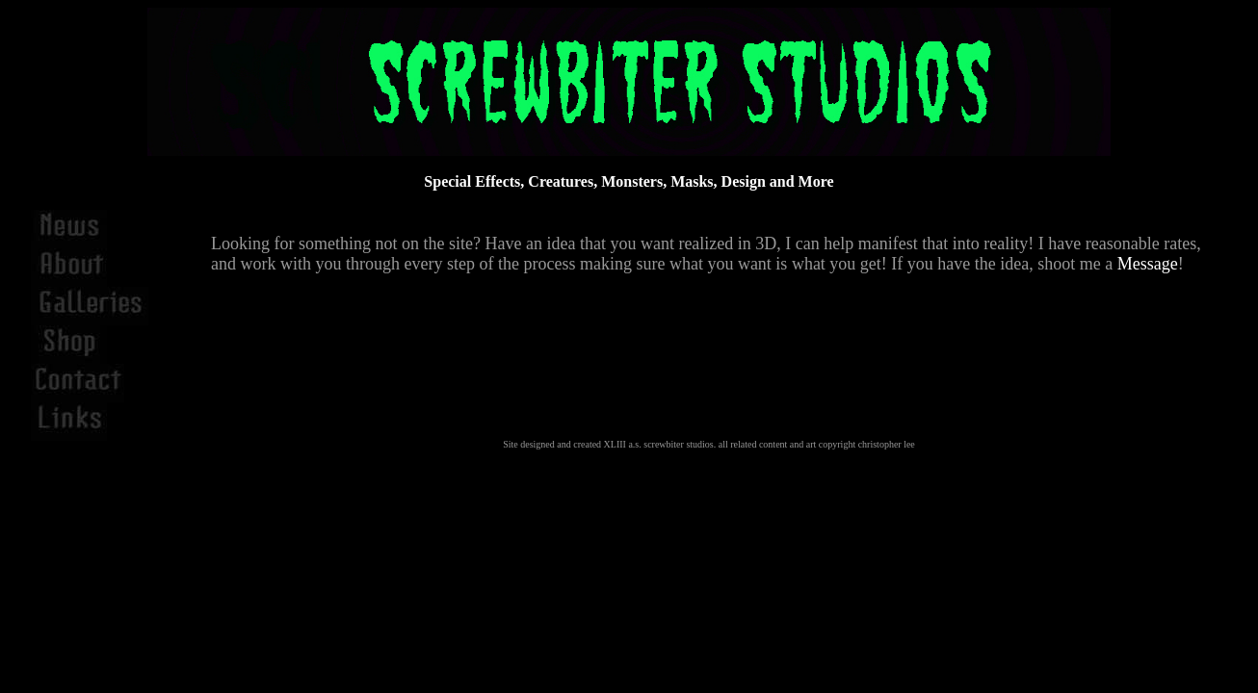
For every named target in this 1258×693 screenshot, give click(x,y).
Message (1147, 263)
